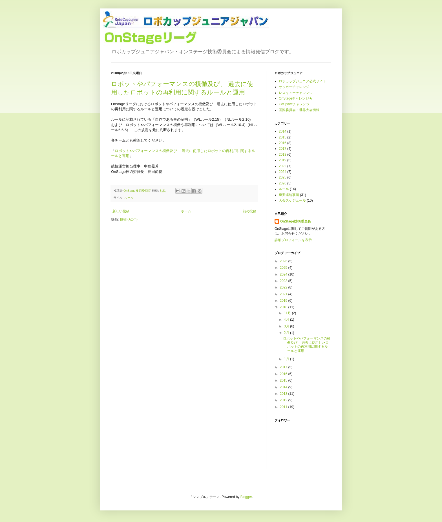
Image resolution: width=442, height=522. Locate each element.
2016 (282, 143)
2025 (282, 177)
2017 (282, 149)
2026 (282, 183)
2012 (284, 400)
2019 (282, 160)
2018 (282, 155)
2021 (284, 294)
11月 (288, 313)
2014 (282, 131)
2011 (284, 407)
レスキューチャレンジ (296, 93)
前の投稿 (249, 211)
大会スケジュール (292, 200)
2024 (282, 172)
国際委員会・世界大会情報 (299, 110)
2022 (282, 166)
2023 (284, 281)
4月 (287, 319)
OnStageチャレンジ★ (295, 98)
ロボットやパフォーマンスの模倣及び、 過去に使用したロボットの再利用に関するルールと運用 (306, 344)
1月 (287, 359)
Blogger (246, 497)
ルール (129, 197)
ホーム (186, 211)
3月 (287, 326)
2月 (287, 333)
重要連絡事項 (289, 195)
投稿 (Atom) (129, 219)
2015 (282, 137)
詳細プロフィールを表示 (293, 240)
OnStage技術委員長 (295, 221)
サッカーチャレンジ (294, 87)
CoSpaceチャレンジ (294, 104)
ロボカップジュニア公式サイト (302, 81)
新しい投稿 (120, 211)
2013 (284, 394)
